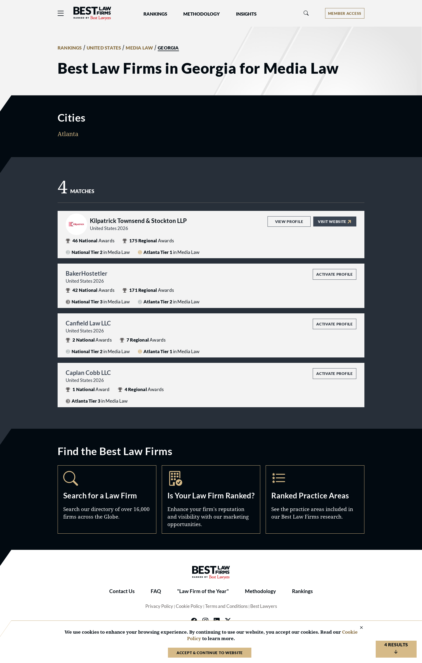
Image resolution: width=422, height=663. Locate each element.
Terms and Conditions (226, 606)
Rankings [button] (155, 14)
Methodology (260, 591)
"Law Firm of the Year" (203, 591)
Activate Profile (334, 274)
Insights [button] (246, 14)
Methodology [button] (201, 14)
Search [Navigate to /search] (107, 499)
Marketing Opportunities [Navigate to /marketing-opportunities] (211, 499)
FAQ (156, 591)
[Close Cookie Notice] (358, 627)
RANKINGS (70, 48)
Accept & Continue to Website (210, 652)
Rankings (302, 591)
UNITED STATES (104, 48)
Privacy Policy (159, 606)
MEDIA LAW (139, 48)
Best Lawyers (263, 606)
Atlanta (68, 134)
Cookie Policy (189, 606)
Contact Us (122, 591)
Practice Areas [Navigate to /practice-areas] (315, 499)
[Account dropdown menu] (344, 13)
